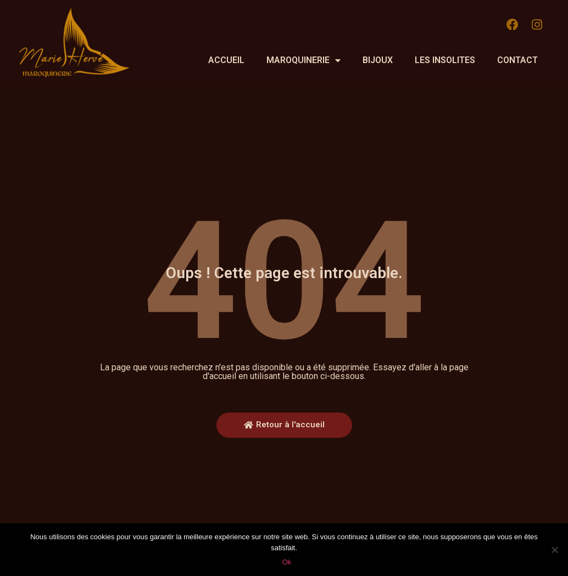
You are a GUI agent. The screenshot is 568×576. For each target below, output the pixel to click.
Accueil (226, 60)
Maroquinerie (303, 60)
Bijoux (378, 60)
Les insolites (445, 60)
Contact (517, 60)
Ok (287, 562)
